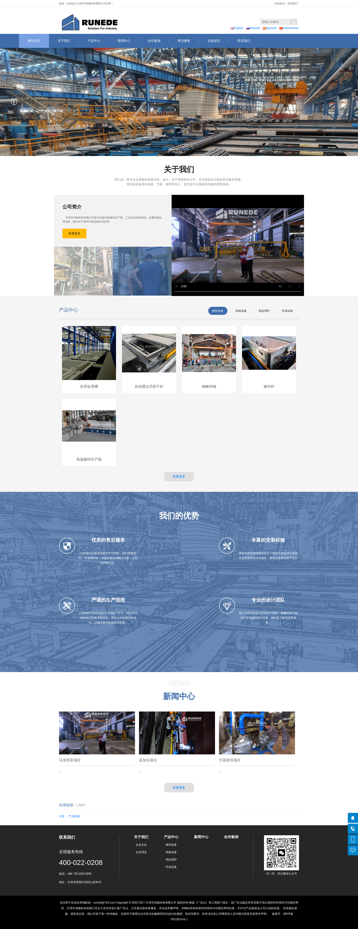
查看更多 (74, 233)
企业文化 (141, 844)
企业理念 (141, 852)
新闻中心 (128, 41)
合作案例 (158, 41)
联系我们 (293, 3)
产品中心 (98, 41)
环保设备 (171, 867)
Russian (253, 28)
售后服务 (188, 41)
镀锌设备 (171, 844)
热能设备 (171, 852)
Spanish (270, 28)
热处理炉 (171, 859)
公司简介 (72, 207)
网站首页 (38, 41)
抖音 (62, 816)
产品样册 (74, 816)
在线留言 (279, 3)
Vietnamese (288, 28)
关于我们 (68, 41)
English (236, 28)
